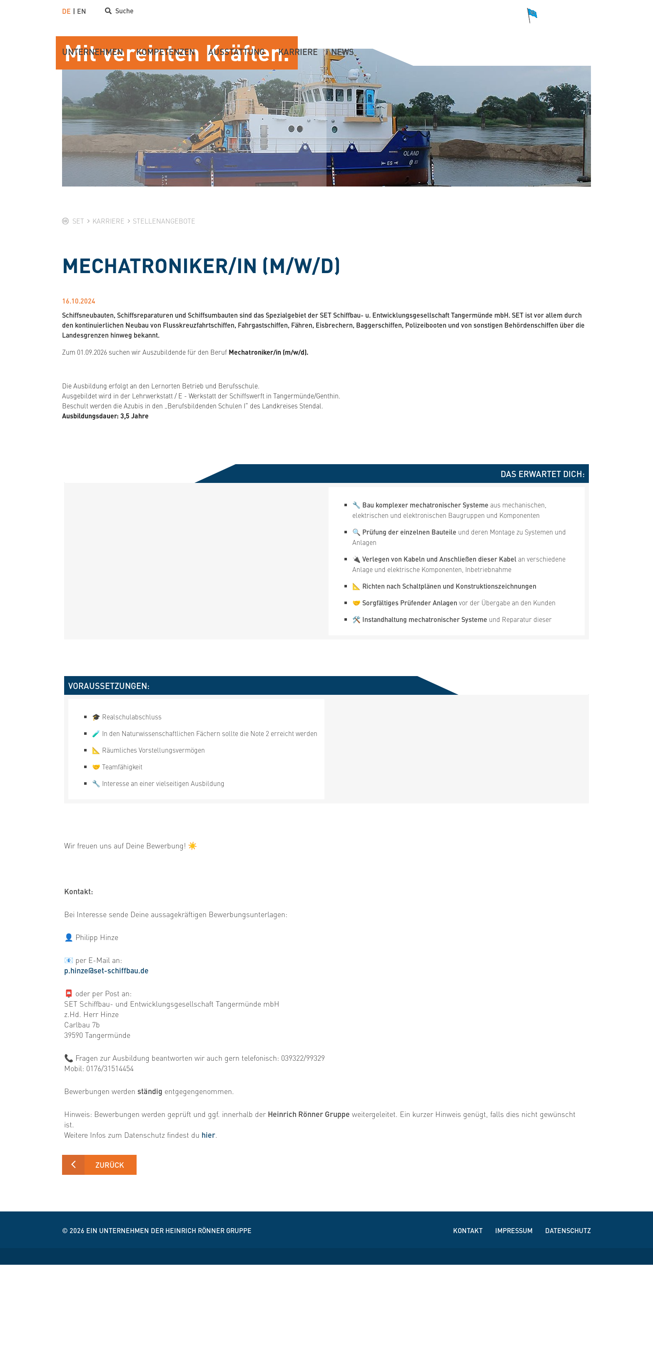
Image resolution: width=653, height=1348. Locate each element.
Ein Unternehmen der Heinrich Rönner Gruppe (169, 1313)
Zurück (109, 1248)
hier (208, 1218)
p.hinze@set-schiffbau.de (107, 1054)
